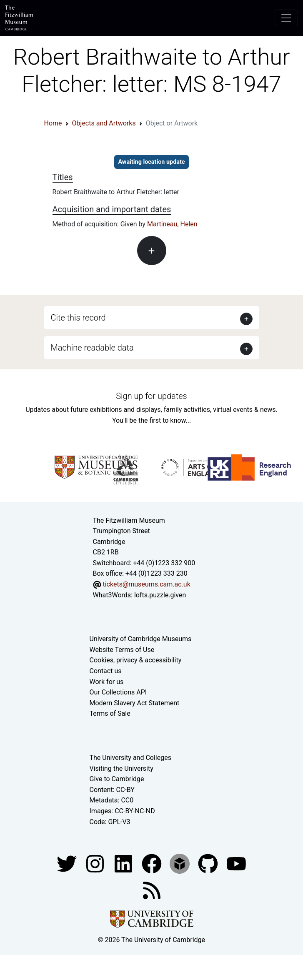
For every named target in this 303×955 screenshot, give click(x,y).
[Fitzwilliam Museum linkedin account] (152, 863)
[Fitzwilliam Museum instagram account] (96, 863)
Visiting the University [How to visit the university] (121, 768)
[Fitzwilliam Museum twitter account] (67, 863)
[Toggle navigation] (286, 18)
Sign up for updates (151, 396)
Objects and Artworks (104, 123)
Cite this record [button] (78, 318)
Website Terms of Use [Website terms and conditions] (122, 650)
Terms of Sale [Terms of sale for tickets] (110, 713)
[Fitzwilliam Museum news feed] (151, 890)
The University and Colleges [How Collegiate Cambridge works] (130, 758)
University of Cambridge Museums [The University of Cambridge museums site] (141, 639)
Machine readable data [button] (92, 348)
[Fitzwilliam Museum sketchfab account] (180, 863)
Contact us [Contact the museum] (106, 671)
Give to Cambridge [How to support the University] (117, 779)
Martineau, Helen (172, 224)
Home (53, 123)
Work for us (107, 682)
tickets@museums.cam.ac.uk (146, 584)
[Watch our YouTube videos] (236, 863)
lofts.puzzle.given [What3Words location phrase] (160, 595)
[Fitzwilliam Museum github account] (209, 863)
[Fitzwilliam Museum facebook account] (124, 863)
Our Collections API (118, 692)
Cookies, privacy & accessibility (136, 660)
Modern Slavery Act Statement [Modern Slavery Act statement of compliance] (135, 703)
